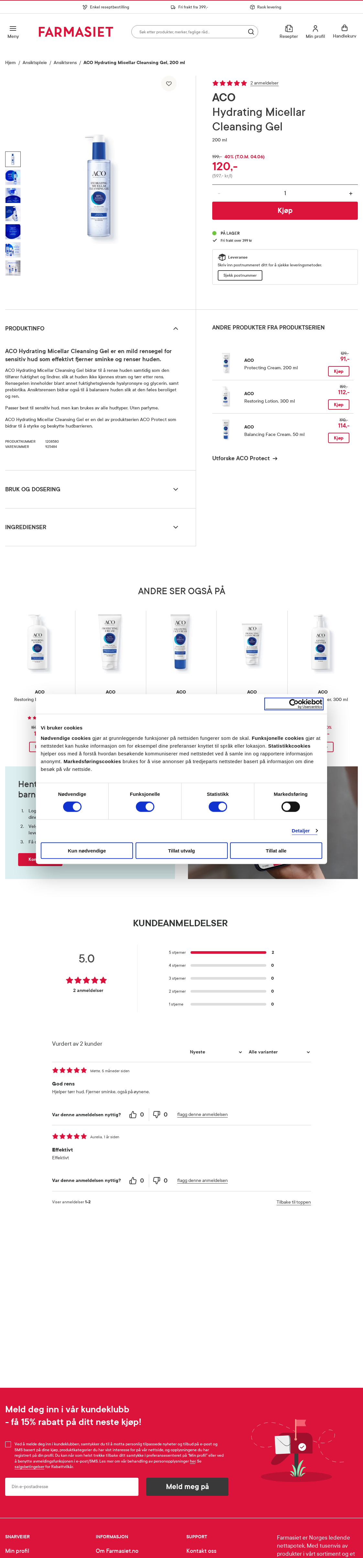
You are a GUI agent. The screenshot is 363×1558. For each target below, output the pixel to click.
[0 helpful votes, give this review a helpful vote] (137, 1114)
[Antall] (285, 193)
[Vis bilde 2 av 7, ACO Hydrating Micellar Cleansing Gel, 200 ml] (13, 177)
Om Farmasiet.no (117, 1551)
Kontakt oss (201, 1551)
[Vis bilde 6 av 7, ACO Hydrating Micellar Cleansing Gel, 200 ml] (13, 250)
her (192, 1461)
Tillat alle (276, 850)
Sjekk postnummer (240, 275)
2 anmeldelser (264, 83)
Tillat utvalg (181, 850)
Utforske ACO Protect (241, 458)
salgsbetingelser (29, 1466)
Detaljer (301, 830)
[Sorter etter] (215, 1052)
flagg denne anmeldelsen (202, 1114)
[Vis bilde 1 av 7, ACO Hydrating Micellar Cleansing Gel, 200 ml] (13, 159)
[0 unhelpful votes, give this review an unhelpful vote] (160, 1114)
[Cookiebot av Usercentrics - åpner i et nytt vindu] (294, 704)
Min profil (17, 1551)
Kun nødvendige (87, 850)
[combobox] (194, 31)
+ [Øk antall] (351, 193)
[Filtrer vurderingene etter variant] (278, 1052)
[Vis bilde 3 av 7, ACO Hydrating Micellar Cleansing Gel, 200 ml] (13, 195)
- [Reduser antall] (219, 193)
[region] (101, 190)
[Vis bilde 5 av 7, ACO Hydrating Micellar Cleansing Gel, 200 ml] (13, 231)
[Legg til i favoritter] (169, 83)
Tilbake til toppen (294, 1202)
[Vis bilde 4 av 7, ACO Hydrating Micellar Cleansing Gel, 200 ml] (13, 213)
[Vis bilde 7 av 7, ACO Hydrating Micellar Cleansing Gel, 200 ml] (13, 268)
